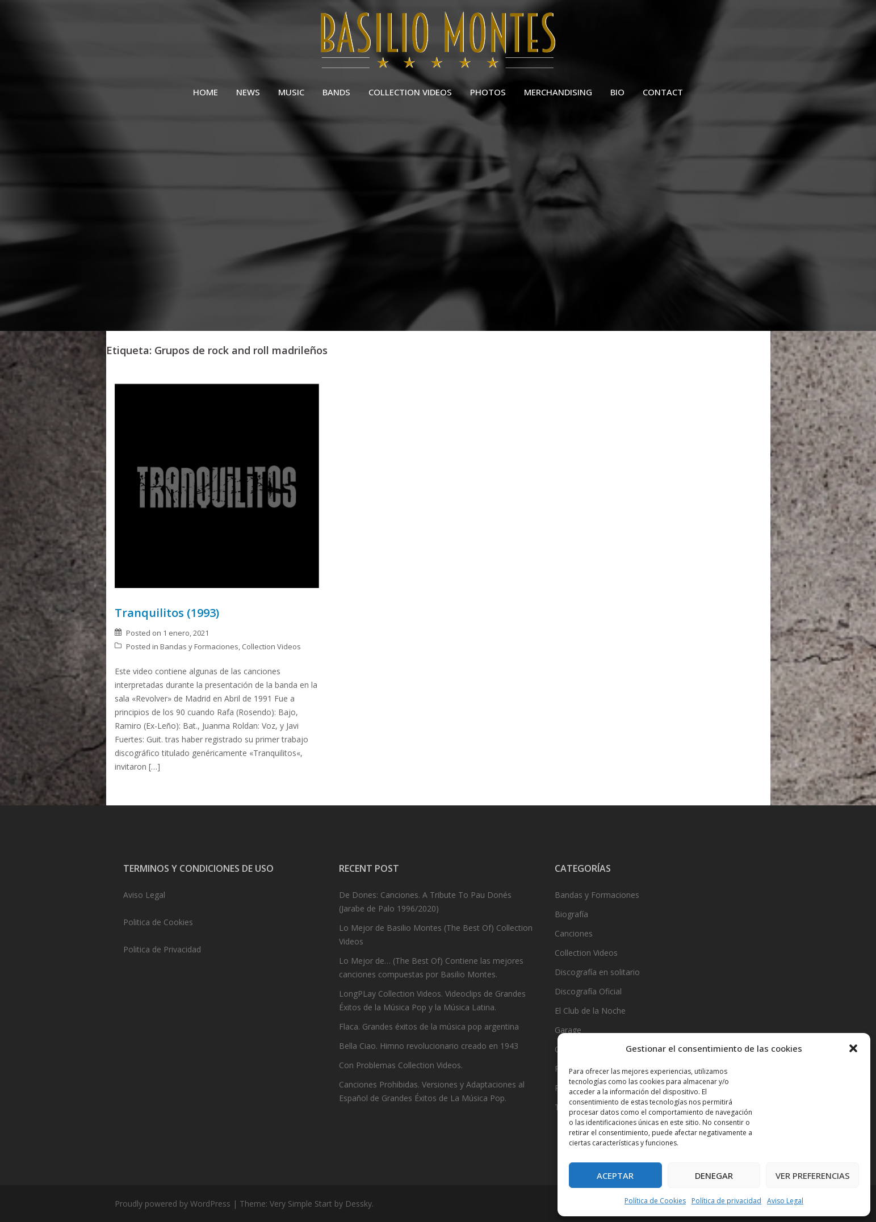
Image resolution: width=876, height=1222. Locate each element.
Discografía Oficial (588, 991)
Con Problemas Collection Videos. (401, 1065)
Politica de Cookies (158, 922)
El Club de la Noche (590, 1010)
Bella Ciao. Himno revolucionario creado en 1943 (428, 1045)
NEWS (248, 92)
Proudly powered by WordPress (172, 1203)
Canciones (574, 933)
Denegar (714, 1175)
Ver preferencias (813, 1175)
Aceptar (615, 1175)
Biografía (571, 914)
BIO (617, 92)
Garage (568, 1029)
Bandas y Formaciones (199, 646)
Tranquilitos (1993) (167, 612)
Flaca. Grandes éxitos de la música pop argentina (429, 1026)
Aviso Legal (785, 1201)
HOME (205, 92)
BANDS (336, 92)
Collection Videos (271, 646)
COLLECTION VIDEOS (410, 92)
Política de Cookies (655, 1201)
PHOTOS (488, 92)
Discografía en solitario (597, 972)
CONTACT (663, 92)
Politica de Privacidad (162, 949)
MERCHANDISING (558, 92)
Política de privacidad (726, 1201)
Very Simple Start (301, 1203)
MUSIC (291, 92)
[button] (853, 1048)
